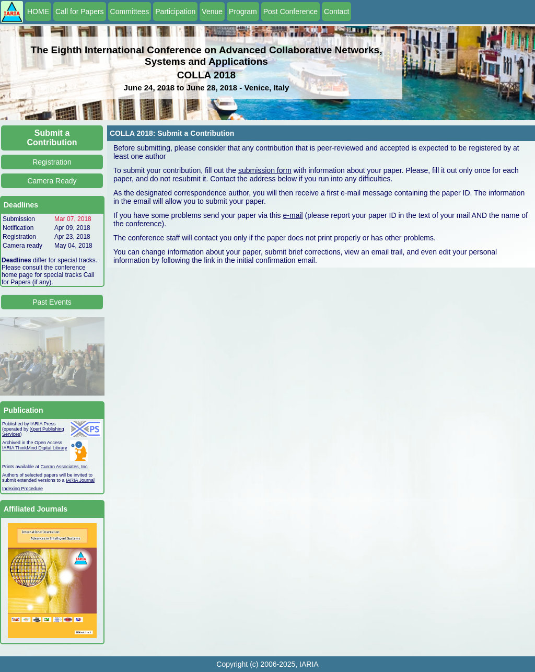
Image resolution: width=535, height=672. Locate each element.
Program (243, 11)
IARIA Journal (80, 480)
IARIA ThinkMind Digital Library (34, 447)
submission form (265, 170)
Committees (129, 11)
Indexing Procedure (22, 488)
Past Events (52, 302)
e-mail (293, 215)
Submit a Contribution (52, 138)
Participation (175, 11)
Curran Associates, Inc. (65, 466)
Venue (212, 11)
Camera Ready (51, 181)
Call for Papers (79, 11)
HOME (38, 11)
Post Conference (290, 11)
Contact (336, 11)
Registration (52, 162)
